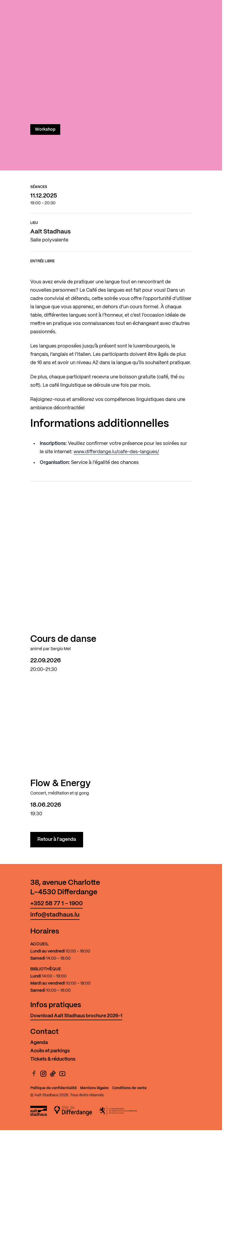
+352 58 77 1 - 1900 (56, 903)
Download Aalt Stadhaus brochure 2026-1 (76, 1016)
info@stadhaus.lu (55, 915)
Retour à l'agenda (56, 839)
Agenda (39, 1042)
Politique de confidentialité (53, 1088)
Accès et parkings (50, 1051)
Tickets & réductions (52, 1059)
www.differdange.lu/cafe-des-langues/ (116, 452)
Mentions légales (94, 1088)
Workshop (45, 129)
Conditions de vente (129, 1088)
